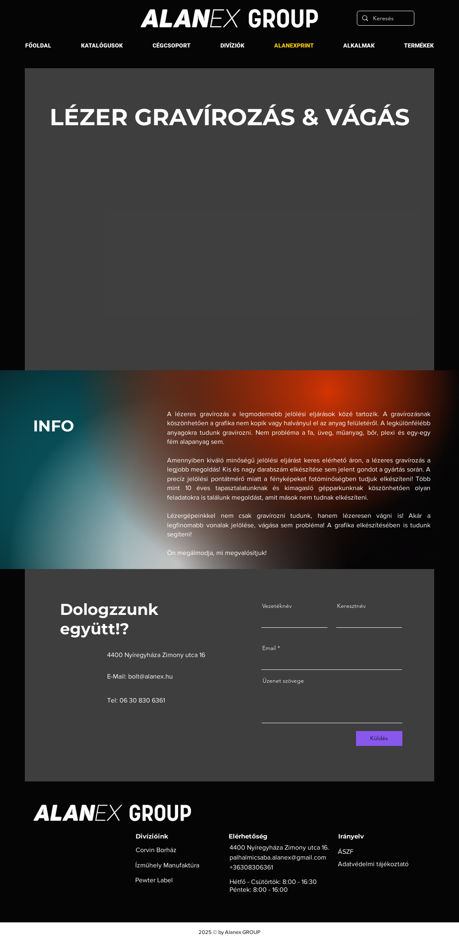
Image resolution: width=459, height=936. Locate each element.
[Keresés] (385, 18)
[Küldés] (379, 738)
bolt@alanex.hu (150, 676)
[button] (172, 45)
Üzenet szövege (283, 681)
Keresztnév (351, 606)
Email (269, 648)
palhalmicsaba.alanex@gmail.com (278, 857)
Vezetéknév (277, 606)
